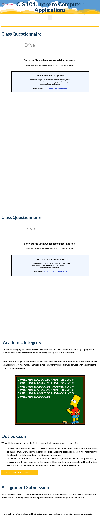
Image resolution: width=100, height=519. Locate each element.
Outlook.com (14, 436)
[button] (50, 17)
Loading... (50, 126)
